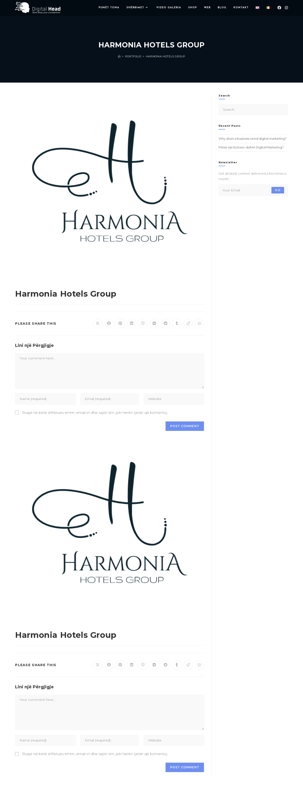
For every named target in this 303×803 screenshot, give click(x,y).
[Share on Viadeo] (188, 323)
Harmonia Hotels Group (165, 56)
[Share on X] (97, 323)
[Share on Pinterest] (120, 323)
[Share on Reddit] (165, 323)
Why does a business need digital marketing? (252, 138)
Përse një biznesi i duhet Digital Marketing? (251, 147)
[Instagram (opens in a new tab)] (286, 7)
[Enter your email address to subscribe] (253, 190)
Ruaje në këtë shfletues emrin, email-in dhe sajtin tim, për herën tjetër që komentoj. (95, 412)
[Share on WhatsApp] (199, 323)
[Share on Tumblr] (177, 323)
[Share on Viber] (143, 323)
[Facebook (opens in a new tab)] (279, 7)
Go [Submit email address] (277, 190)
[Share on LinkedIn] (131, 323)
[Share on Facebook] (109, 323)
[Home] (119, 56)
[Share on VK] (154, 323)
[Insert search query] (253, 109)
